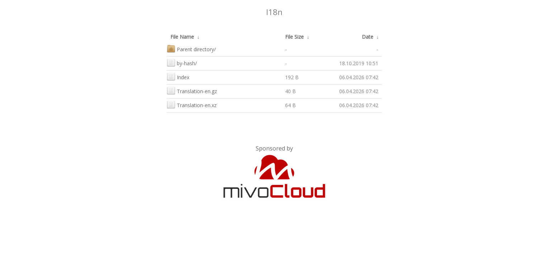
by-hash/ (182, 62)
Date (367, 36)
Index (178, 76)
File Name (182, 36)
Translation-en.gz (192, 90)
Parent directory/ (191, 48)
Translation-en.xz (192, 104)
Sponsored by (274, 148)
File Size (294, 36)
